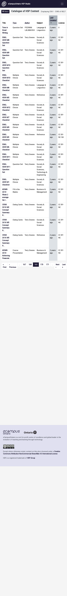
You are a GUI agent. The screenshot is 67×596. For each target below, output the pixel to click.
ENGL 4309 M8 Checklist (5, 87)
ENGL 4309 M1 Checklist (5, 182)
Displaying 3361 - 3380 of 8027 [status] (53, 11)
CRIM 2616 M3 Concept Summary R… (5, 225)
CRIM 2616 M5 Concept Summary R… (5, 240)
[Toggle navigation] (62, 4)
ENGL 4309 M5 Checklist (5, 97)
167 (24, 264)
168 (30, 264)
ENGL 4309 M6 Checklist (5, 147)
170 (41, 264)
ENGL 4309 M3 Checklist (5, 137)
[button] (5, 11)
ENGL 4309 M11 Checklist (6, 157)
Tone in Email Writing (5, 30)
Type (14, 23)
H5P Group (31, 458)
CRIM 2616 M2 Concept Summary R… (5, 210)
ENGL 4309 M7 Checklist (5, 117)
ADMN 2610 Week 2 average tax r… (5, 194)
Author (27, 23)
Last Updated (53, 20)
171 (47, 264)
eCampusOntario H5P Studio (16, 3)
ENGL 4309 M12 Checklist (6, 107)
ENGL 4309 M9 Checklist (5, 127)
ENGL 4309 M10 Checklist (6, 78)
